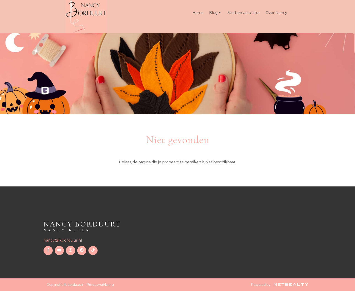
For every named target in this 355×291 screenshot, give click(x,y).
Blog (215, 13)
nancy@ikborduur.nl (63, 240)
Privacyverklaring (100, 285)
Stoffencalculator (243, 13)
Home (198, 13)
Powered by (279, 285)
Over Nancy (276, 13)
